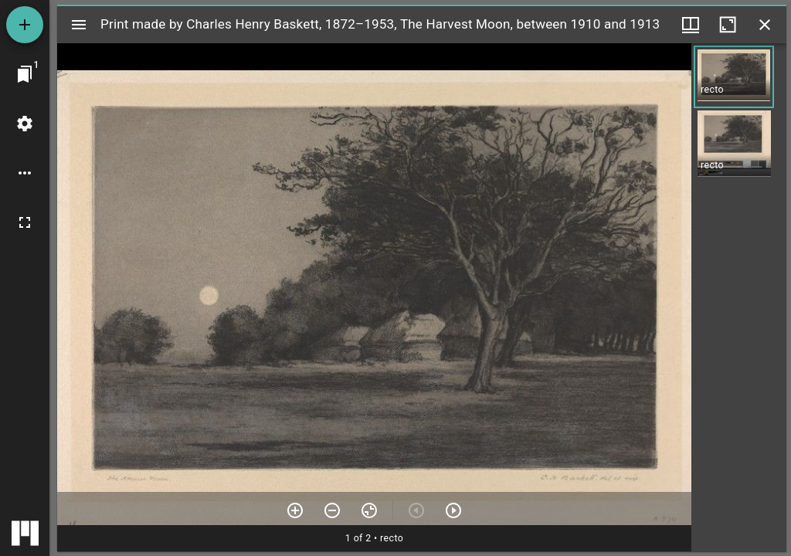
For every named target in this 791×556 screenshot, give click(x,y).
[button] (734, 76)
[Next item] (453, 510)
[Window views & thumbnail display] (690, 24)
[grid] (738, 297)
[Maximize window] (727, 24)
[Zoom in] (295, 510)
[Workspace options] (24, 173)
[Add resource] (24, 24)
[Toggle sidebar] (78, 24)
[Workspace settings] (24, 123)
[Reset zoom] (369, 510)
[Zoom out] (332, 510)
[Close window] (764, 24)
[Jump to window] (24, 74)
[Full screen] (24, 222)
